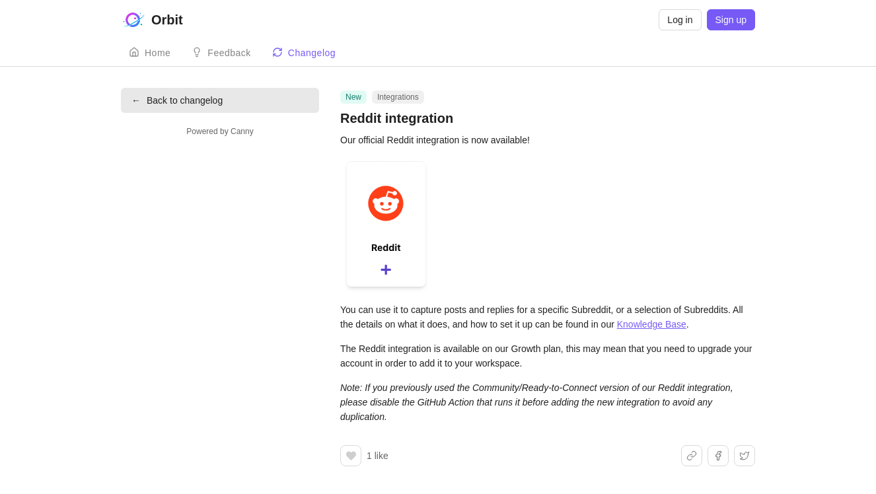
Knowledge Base (651, 324)
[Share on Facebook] (718, 455)
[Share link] (691, 455)
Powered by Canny (219, 131)
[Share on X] (744, 455)
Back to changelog (177, 100)
